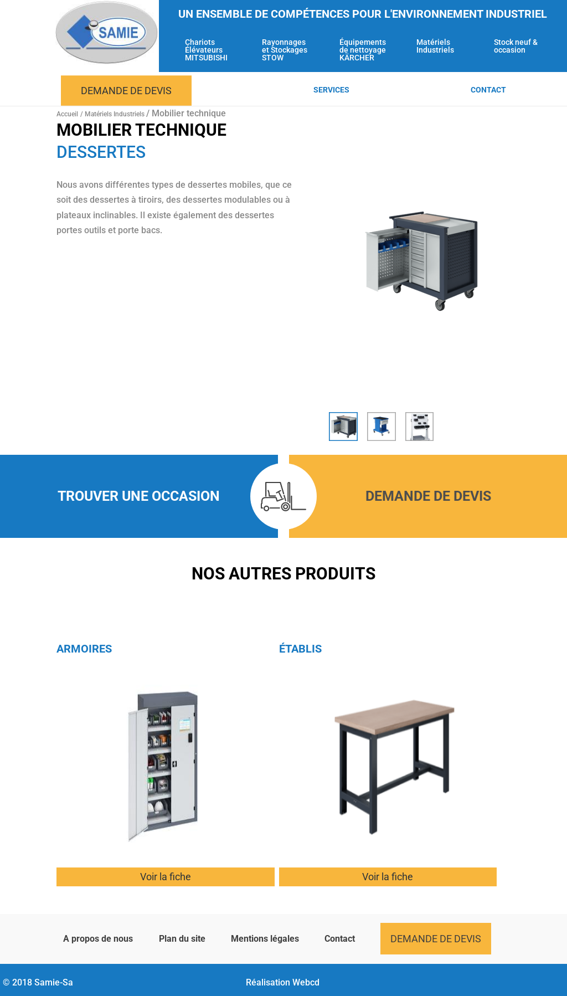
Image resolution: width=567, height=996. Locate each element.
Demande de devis (126, 90)
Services (331, 90)
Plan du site (182, 938)
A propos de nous (98, 938)
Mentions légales (265, 938)
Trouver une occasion (139, 496)
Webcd (305, 982)
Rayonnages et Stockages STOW (284, 50)
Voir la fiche (165, 876)
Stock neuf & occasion (516, 46)
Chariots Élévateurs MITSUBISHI (206, 50)
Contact (488, 90)
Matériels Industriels (435, 46)
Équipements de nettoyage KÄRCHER (362, 50)
